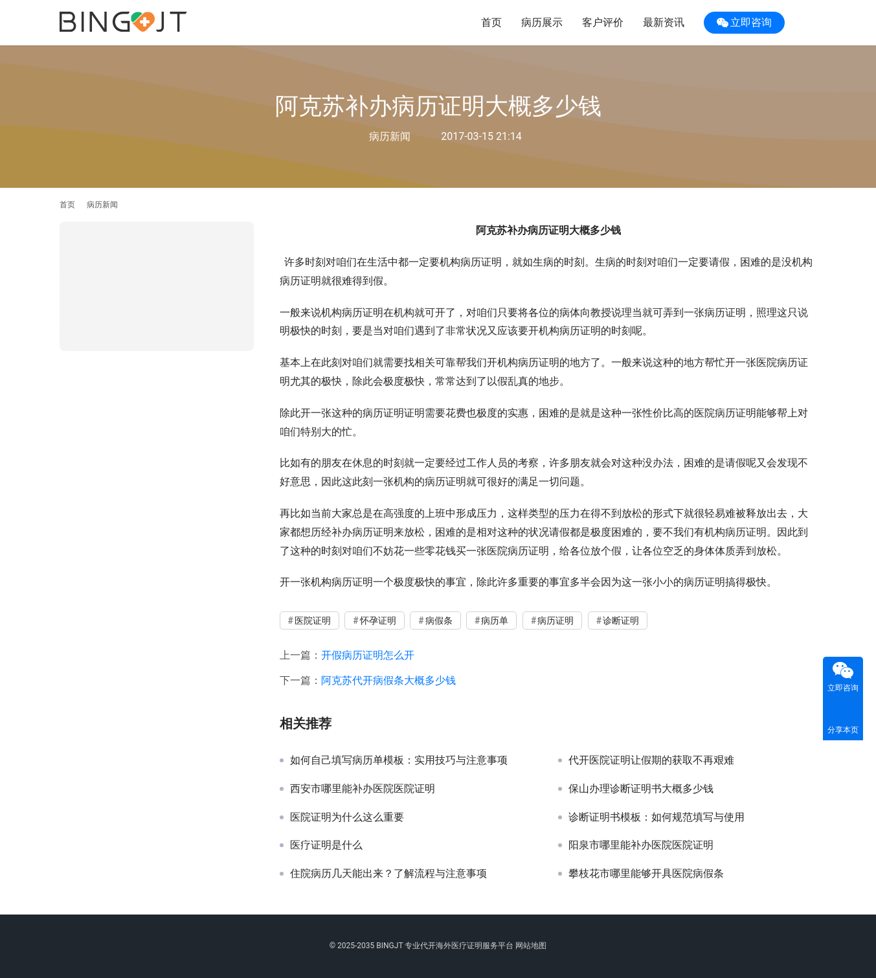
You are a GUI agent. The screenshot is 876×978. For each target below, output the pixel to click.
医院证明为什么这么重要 (347, 817)
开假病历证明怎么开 (367, 655)
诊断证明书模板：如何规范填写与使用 (656, 817)
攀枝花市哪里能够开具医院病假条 (646, 874)
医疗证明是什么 (326, 845)
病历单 (494, 620)
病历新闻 (389, 136)
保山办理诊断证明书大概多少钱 (640, 789)
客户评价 (602, 22)
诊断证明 (621, 620)
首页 (491, 22)
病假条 (439, 620)
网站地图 (530, 945)
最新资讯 (663, 22)
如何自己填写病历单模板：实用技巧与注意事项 (399, 760)
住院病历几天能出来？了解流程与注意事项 (388, 874)
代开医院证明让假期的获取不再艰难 (651, 760)
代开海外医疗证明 (451, 945)
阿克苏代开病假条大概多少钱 (388, 680)
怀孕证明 (378, 620)
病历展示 (542, 22)
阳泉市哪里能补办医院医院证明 (640, 845)
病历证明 (555, 620)
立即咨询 (744, 23)
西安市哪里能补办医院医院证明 (362, 789)
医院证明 (313, 620)
